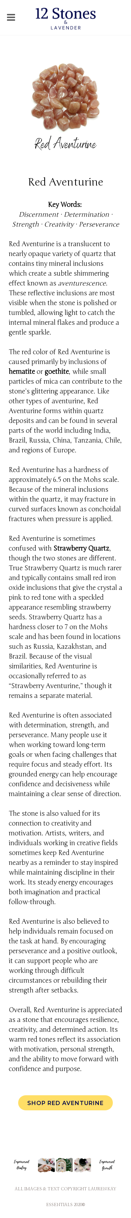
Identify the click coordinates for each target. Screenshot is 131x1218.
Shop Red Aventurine (65, 1103)
